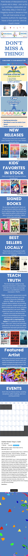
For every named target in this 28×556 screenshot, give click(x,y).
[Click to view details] (5, 151)
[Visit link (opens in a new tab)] (14, 60)
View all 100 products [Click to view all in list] (22, 158)
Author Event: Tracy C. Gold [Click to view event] (11, 442)
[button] (10, 28)
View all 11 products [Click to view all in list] (22, 382)
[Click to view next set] (25, 151)
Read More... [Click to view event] (4, 484)
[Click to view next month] (26, 400)
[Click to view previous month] (2, 400)
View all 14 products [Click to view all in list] (22, 346)
